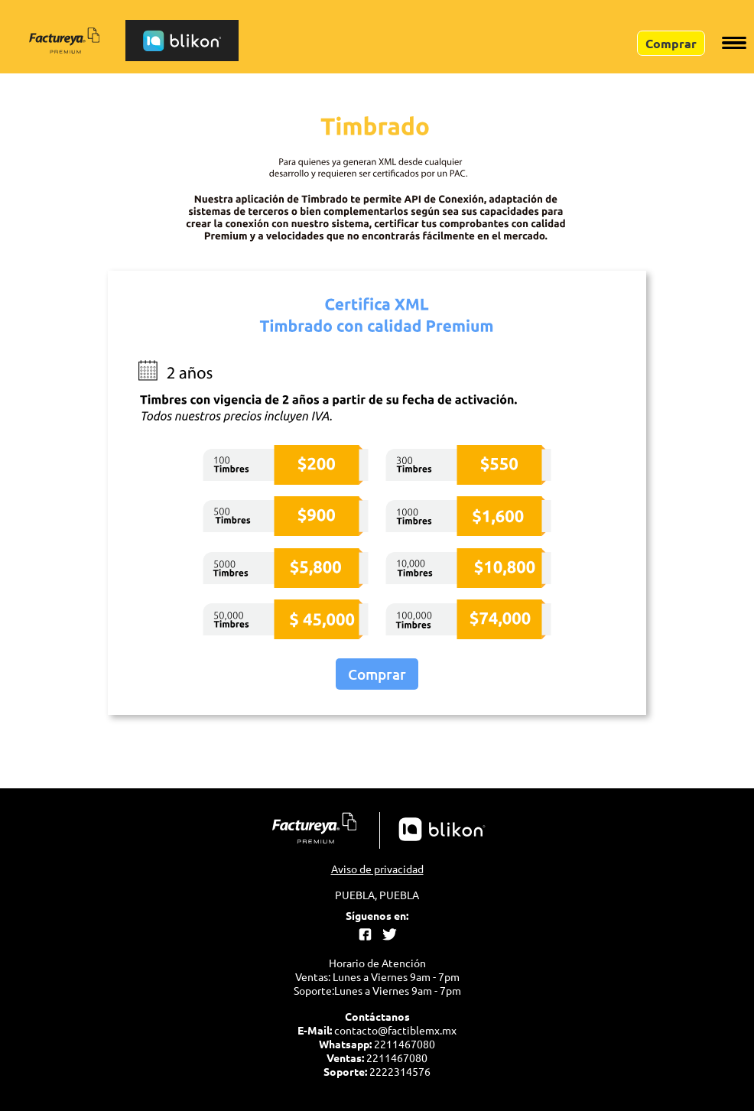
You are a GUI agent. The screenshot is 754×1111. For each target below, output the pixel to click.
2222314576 (400, 1071)
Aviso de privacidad (377, 868)
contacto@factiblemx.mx (395, 1030)
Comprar (377, 674)
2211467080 (404, 1044)
